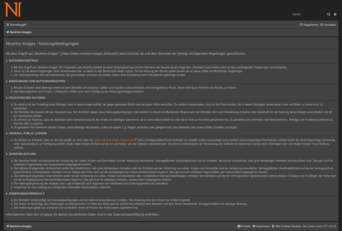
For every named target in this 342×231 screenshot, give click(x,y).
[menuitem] (328, 25)
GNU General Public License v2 (114, 140)
